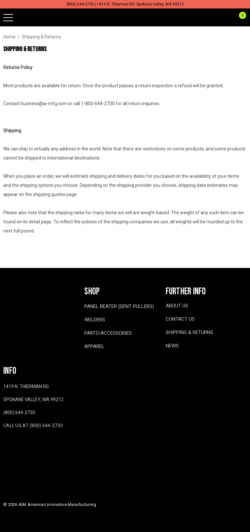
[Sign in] (226, 17)
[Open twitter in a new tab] (32, 444)
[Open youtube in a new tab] (17, 444)
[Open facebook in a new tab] (4, 444)
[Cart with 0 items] (239, 17)
